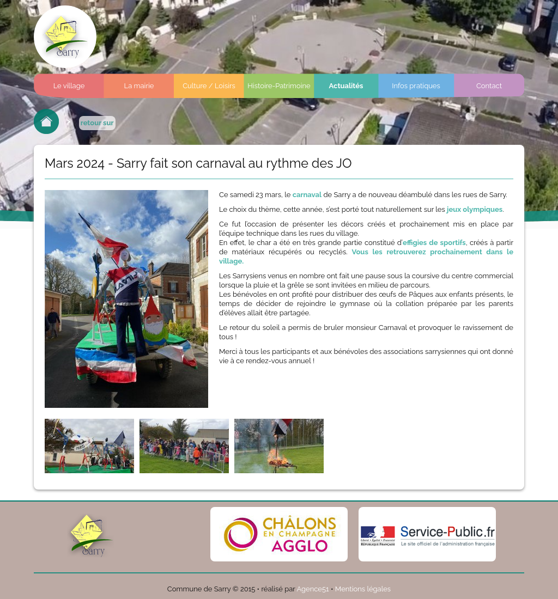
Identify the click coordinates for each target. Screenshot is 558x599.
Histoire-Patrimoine (279, 86)
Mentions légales (363, 589)
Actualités (346, 86)
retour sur (97, 123)
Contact (489, 86)
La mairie (139, 86)
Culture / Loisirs (209, 86)
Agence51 (312, 589)
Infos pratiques (416, 86)
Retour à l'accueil (46, 121)
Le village (69, 86)
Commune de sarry (65, 36)
